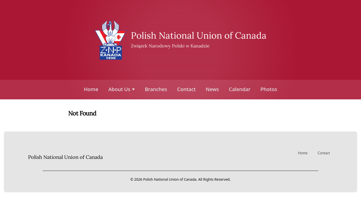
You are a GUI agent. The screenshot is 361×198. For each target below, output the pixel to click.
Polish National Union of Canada (198, 35)
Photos (268, 89)
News (212, 89)
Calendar (239, 89)
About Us (121, 89)
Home (91, 89)
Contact (186, 89)
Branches (156, 89)
